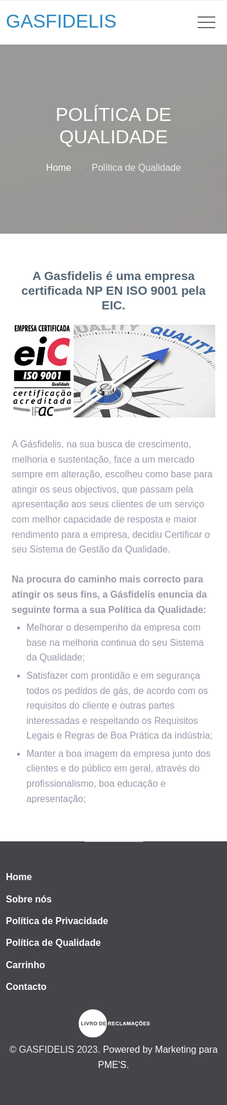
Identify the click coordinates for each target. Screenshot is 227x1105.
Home (59, 168)
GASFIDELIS (61, 21)
